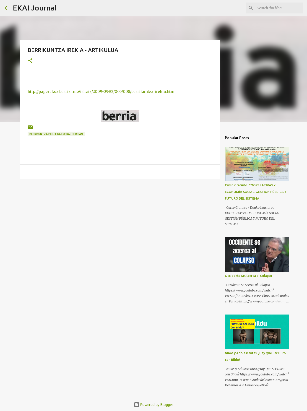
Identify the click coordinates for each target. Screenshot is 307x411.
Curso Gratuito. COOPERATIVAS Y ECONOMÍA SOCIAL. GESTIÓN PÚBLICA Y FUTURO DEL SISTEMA (255, 191)
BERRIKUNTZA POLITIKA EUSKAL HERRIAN (56, 134)
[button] (30, 61)
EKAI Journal (34, 8)
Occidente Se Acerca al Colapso (248, 276)
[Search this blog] (279, 8)
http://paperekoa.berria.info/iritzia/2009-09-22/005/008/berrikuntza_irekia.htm (101, 91)
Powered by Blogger (153, 405)
